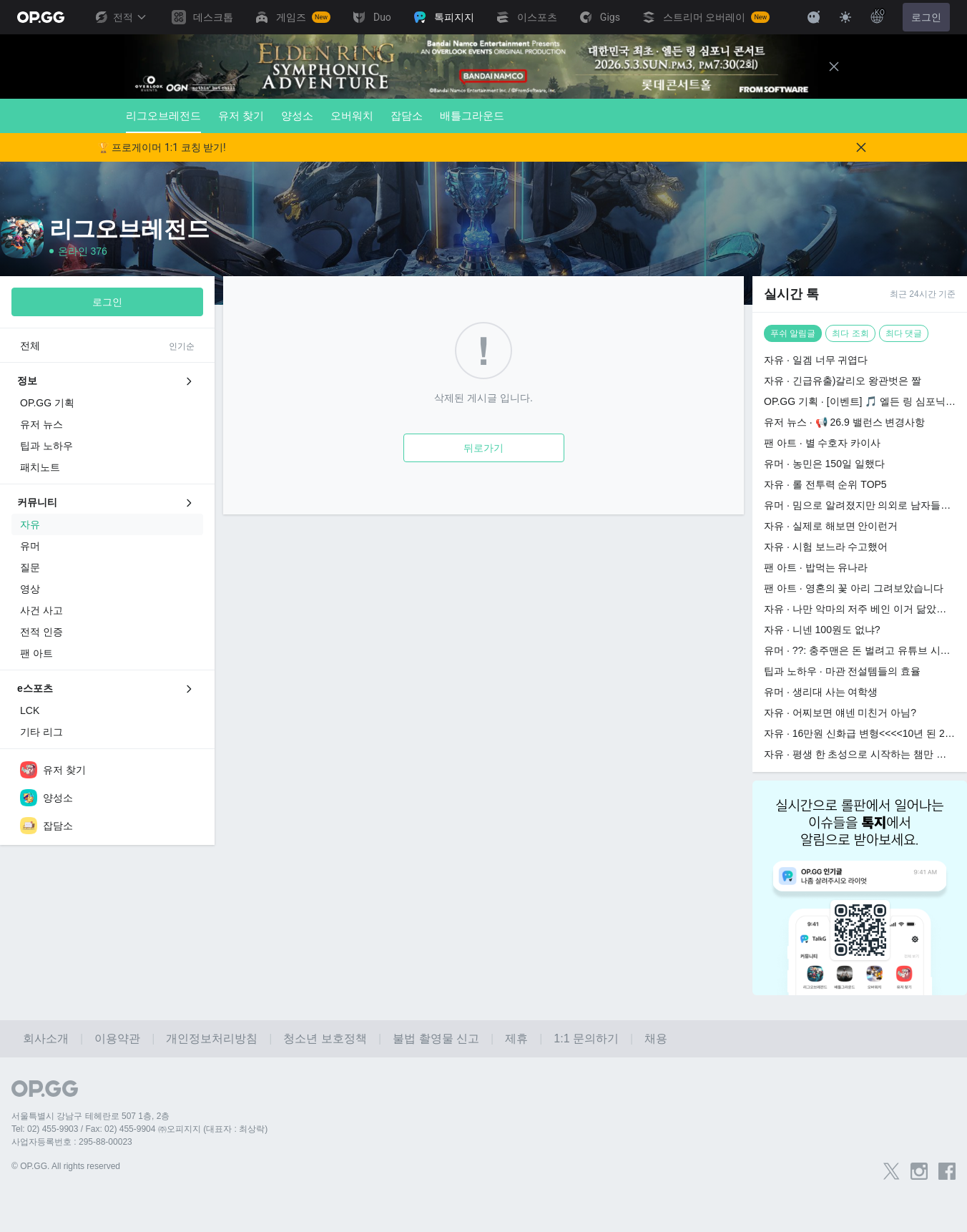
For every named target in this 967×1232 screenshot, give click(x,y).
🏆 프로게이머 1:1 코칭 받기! (161, 147)
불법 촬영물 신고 (436, 1038)
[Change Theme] (845, 17)
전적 (120, 17)
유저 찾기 (241, 115)
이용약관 (117, 1038)
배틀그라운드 (472, 115)
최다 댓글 (903, 333)
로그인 (926, 17)
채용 (655, 1038)
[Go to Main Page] (41, 17)
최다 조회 (850, 333)
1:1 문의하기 (586, 1038)
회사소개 (46, 1038)
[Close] (834, 66)
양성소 (297, 115)
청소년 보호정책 (324, 1038)
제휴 (516, 1038)
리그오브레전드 (163, 121)
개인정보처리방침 (211, 1038)
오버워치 (351, 115)
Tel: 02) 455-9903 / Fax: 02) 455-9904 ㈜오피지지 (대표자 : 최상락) (139, 1129)
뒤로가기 (483, 448)
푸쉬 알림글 (792, 333)
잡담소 (407, 115)
